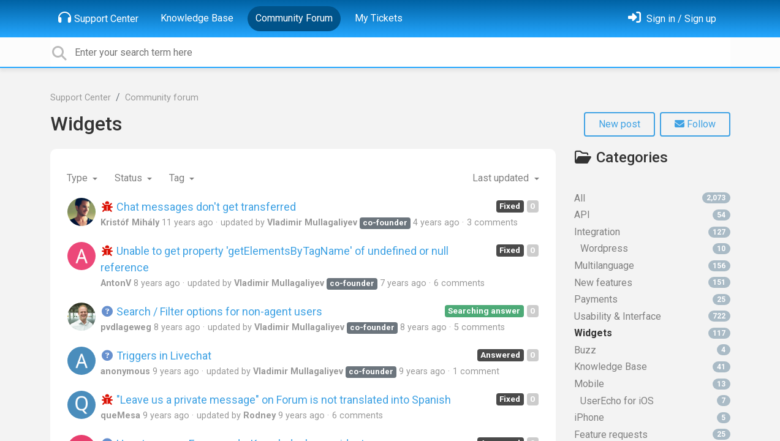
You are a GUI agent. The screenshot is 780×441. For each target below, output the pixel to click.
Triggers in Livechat (156, 355)
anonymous (125, 371)
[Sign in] (672, 18)
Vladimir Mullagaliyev (312, 222)
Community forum (162, 97)
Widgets (86, 123)
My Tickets (379, 18)
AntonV (115, 283)
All (652, 198)
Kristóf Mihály (129, 222)
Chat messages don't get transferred (198, 206)
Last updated (501, 178)
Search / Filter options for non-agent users (211, 311)
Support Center (98, 17)
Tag (178, 178)
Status (130, 178)
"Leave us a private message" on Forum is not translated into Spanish (276, 399)
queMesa (120, 415)
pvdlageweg (125, 327)
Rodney (259, 415)
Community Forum (294, 18)
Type (78, 178)
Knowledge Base (197, 18)
